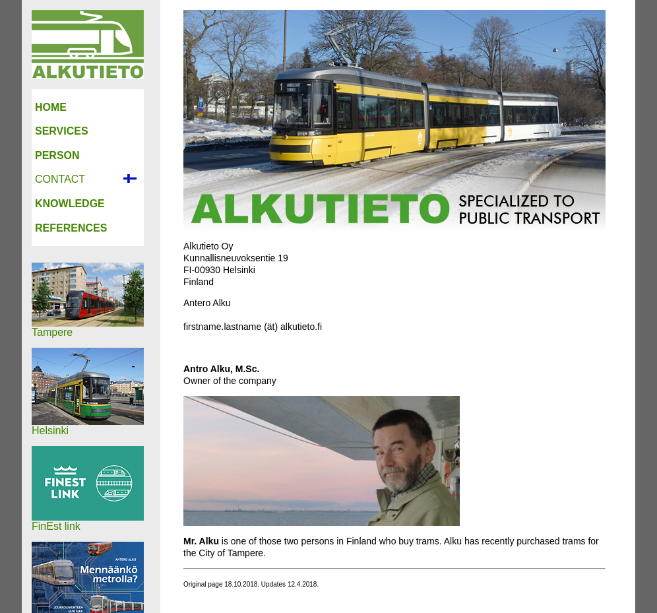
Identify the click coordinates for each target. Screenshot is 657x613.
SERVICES (61, 131)
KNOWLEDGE (70, 203)
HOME (51, 107)
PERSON (57, 155)
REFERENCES (71, 228)
